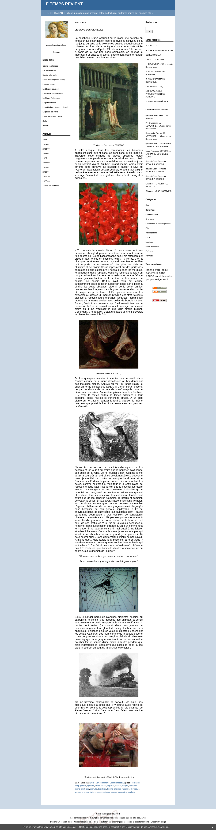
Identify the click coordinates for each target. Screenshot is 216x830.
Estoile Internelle (50, 75)
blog (163, 822)
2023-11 (46, 158)
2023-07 (46, 167)
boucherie (136, 783)
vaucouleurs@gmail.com (56, 45)
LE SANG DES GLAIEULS (89, 29)
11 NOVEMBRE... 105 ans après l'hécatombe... (158, 126)
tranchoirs (102, 789)
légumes (110, 786)
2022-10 (46, 176)
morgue (125, 786)
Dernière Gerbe (49, 70)
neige (158, 279)
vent (165, 279)
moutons (131, 792)
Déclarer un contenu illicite (61, 822)
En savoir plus (162, 827)
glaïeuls (83, 786)
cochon (114, 792)
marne (77, 789)
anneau (78, 792)
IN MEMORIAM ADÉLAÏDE (157, 101)
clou (87, 789)
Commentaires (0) (117, 783)
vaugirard (125, 789)
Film (147, 228)
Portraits (149, 256)
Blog (147, 205)
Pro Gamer (150, 123)
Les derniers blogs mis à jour (82, 818)
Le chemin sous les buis (53, 93)
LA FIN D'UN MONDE (155, 59)
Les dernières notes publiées (108, 818)
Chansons (150, 219)
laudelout (167, 276)
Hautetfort (115, 814)
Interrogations (151, 233)
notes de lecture (152, 247)
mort (158, 276)
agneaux (90, 786)
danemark (152, 272)
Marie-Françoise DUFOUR (157, 151)
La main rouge (49, 84)
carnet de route (152, 214)
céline (150, 276)
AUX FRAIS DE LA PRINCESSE (159, 50)
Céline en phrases (50, 66)
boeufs (110, 789)
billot (83, 789)
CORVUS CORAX (153, 55)
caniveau (106, 792)
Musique (149, 242)
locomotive (122, 792)
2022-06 (46, 181)
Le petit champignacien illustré (55, 107)
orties (97, 786)
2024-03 (46, 149)
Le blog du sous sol (51, 89)
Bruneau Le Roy (152, 133)
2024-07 (46, 144)
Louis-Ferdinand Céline (52, 116)
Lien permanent (102, 783)
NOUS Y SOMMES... (163, 191)
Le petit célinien (49, 103)
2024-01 (46, 154)
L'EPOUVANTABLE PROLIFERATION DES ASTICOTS (155, 94)
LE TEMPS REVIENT (63, 4)
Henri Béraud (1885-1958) (54, 80)
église (92, 792)
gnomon (85, 792)
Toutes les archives (51, 186)
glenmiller (150, 115)
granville (93, 789)
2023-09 (46, 163)
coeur (165, 269)
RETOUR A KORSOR (155, 164)
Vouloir (45, 126)
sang (162, 272)
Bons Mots (150, 210)
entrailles (133, 786)
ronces (103, 786)
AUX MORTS (151, 46)
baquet (118, 786)
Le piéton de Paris (50, 112)
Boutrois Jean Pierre (154, 161)
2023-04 (46, 172)
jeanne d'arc (153, 269)
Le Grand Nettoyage (51, 98)
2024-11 (46, 140)
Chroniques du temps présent (158, 224)
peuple (150, 279)
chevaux (117, 789)
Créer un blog (102, 814)
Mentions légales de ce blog (86, 822)
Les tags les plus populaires (134, 818)
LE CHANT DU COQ (154, 86)
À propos (56, 52)
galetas (98, 792)
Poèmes (149, 251)
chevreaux (134, 789)
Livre (148, 237)
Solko (45, 121)
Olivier (148, 184)
